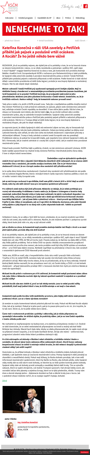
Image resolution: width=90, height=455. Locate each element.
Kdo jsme (9, 18)
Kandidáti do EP (44, 18)
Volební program (25, 18)
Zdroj (4, 381)
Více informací (47, 453)
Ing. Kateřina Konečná (28, 422)
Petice (68, 18)
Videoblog (80, 18)
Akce (58, 18)
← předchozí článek (11, 41)
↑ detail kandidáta (45, 41)
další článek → (81, 41)
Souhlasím (84, 452)
